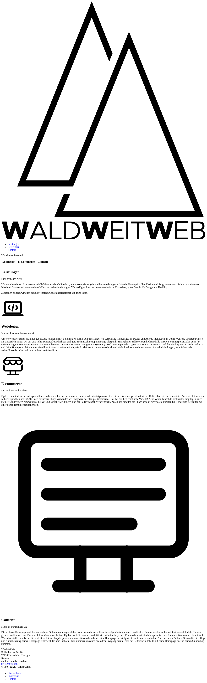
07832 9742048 (9, 664)
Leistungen (13, 244)
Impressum (13, 676)
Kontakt (12, 249)
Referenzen (14, 247)
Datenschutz (14, 673)
